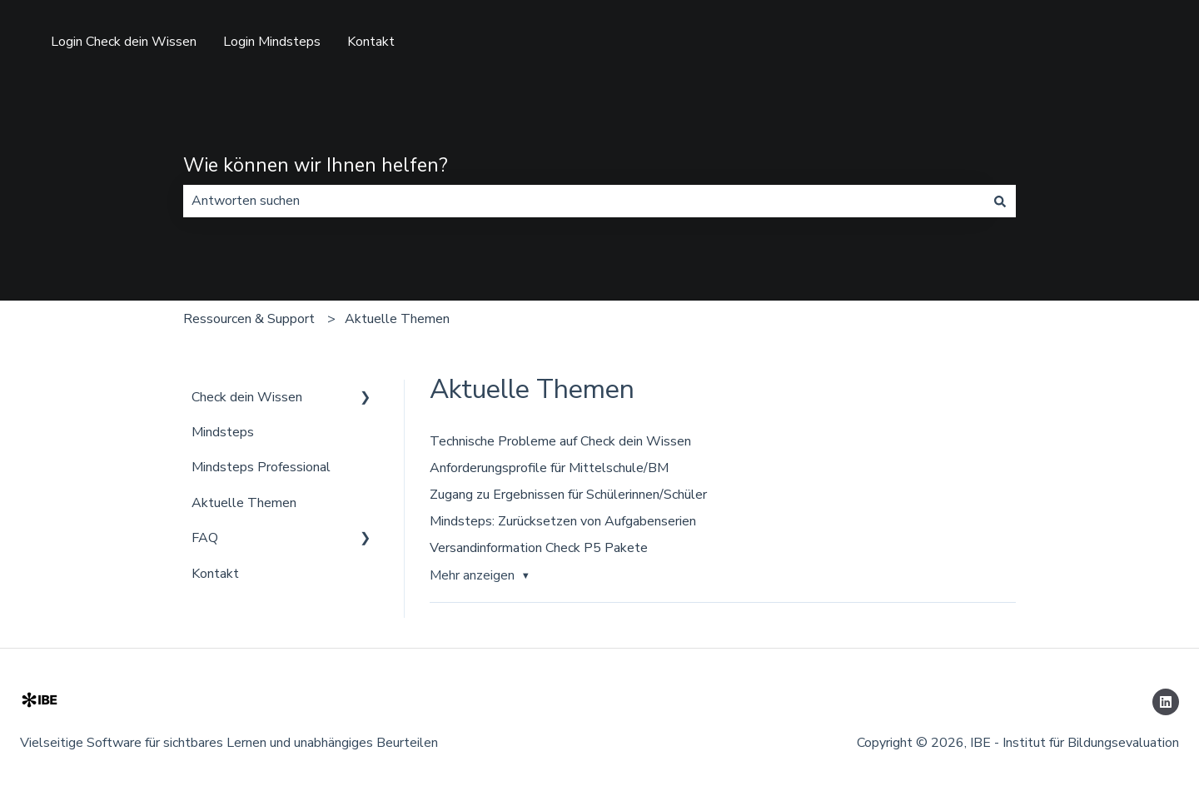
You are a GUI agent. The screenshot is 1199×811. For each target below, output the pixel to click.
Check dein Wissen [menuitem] (247, 397)
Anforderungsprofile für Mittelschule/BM (549, 468)
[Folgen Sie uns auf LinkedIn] (1165, 702)
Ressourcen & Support (249, 319)
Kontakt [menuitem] (215, 574)
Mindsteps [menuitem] (223, 432)
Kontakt (371, 41)
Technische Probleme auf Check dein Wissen (560, 441)
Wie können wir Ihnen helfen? (315, 165)
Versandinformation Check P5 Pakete (539, 548)
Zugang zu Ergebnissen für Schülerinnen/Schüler (568, 494)
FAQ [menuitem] (205, 538)
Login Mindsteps (272, 41)
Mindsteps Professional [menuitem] (261, 467)
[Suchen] (1000, 200)
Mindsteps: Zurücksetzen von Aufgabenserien (563, 521)
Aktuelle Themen (397, 319)
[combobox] (583, 200)
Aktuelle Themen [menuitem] (244, 503)
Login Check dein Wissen (124, 41)
